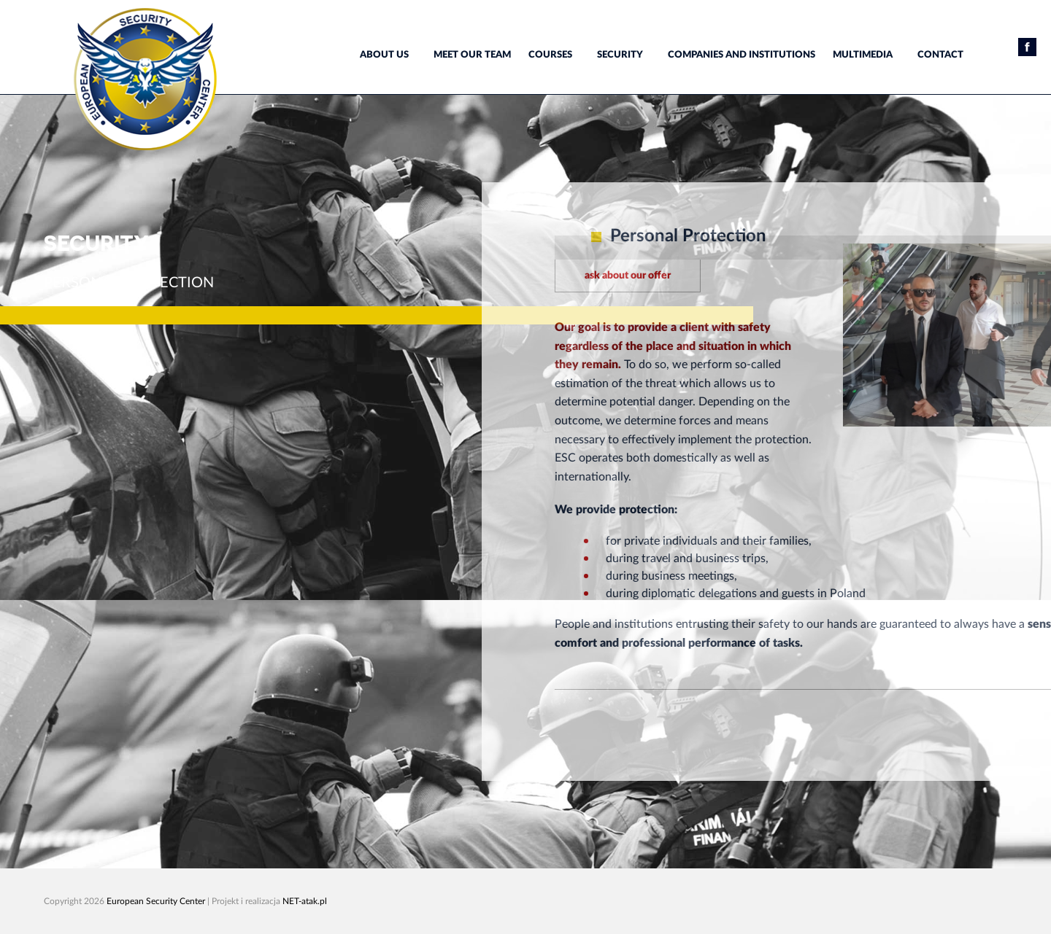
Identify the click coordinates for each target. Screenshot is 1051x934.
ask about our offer (687, 276)
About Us (384, 55)
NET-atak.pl (304, 901)
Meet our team (472, 55)
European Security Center (156, 901)
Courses (550, 55)
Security (620, 55)
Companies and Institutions (741, 55)
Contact (940, 55)
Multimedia (863, 55)
